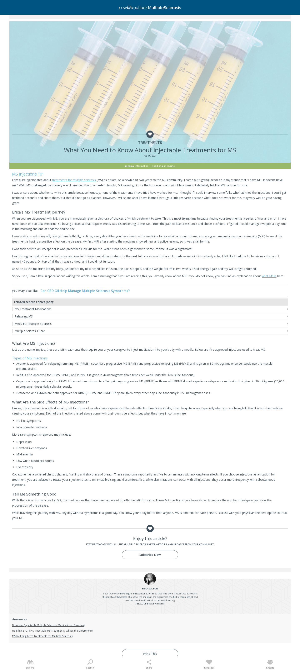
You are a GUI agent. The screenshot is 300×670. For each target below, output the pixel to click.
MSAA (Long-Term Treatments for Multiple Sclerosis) (42, 636)
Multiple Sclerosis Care (30, 331)
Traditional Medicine (163, 165)
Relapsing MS (24, 316)
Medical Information (137, 165)
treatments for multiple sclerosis (74, 180)
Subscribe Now (150, 555)
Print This (150, 654)
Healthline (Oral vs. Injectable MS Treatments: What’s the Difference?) (52, 630)
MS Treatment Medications (33, 309)
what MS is (269, 276)
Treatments (150, 143)
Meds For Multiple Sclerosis (33, 324)
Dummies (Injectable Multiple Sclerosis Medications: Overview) (48, 625)
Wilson (150, 588)
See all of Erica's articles (150, 603)
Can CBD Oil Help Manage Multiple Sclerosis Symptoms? (85, 290)
